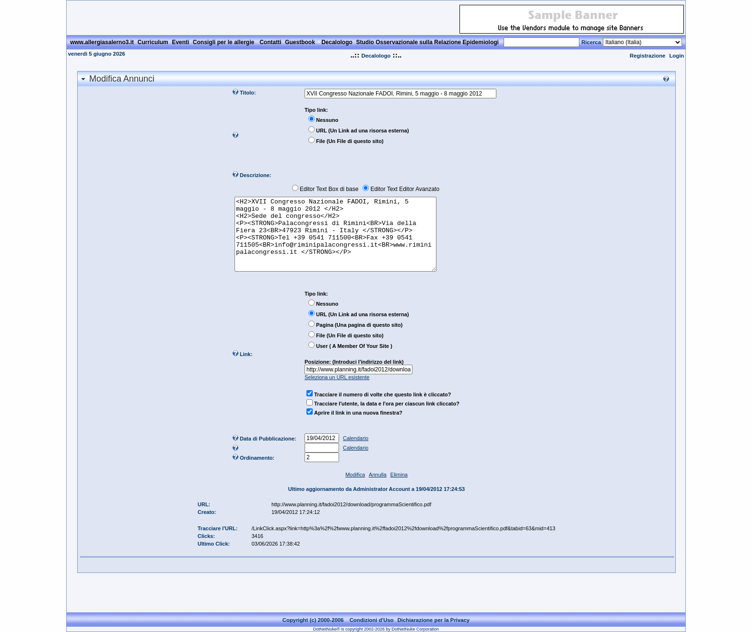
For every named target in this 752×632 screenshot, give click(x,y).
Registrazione (647, 56)
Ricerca (591, 42)
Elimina (399, 489)
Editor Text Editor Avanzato (404, 189)
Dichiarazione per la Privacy (434, 620)
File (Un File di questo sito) (350, 141)
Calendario (355, 452)
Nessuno (327, 120)
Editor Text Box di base (329, 189)
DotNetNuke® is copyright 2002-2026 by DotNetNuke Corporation (376, 629)
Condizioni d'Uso (372, 620)
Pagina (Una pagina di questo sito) (359, 339)
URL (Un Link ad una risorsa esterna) (362, 130)
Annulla (378, 489)
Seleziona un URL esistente (337, 391)
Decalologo (375, 56)
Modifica (355, 489)
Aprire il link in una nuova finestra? (358, 427)
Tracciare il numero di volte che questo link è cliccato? (382, 409)
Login (676, 56)
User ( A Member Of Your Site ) (354, 360)
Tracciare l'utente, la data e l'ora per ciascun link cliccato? (386, 418)
